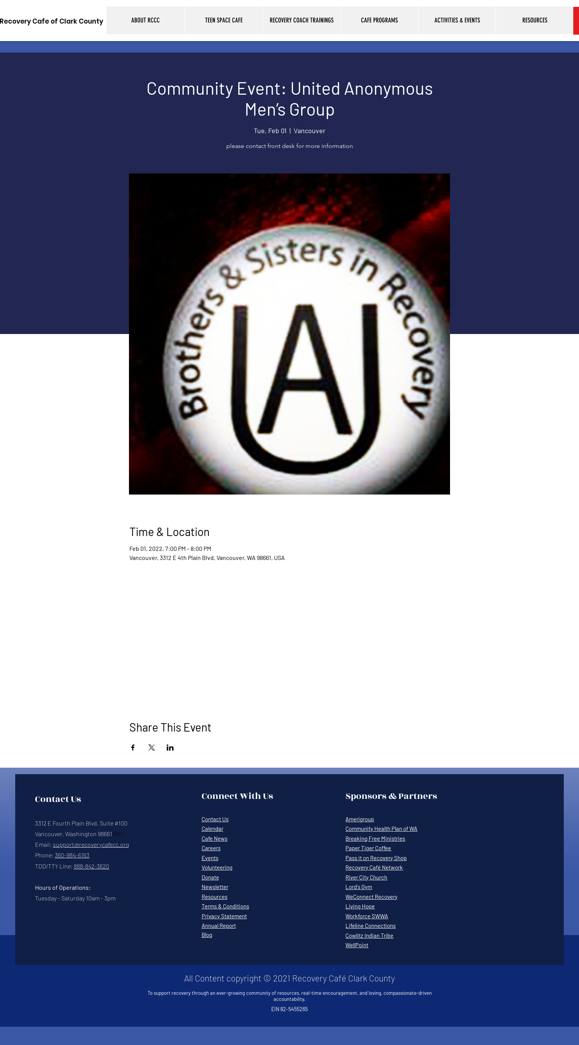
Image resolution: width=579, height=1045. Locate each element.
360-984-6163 (72, 855)
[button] (146, 20)
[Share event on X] (151, 747)
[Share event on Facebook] (133, 747)
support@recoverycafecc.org (91, 844)
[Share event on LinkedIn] (170, 747)
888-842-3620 (91, 866)
